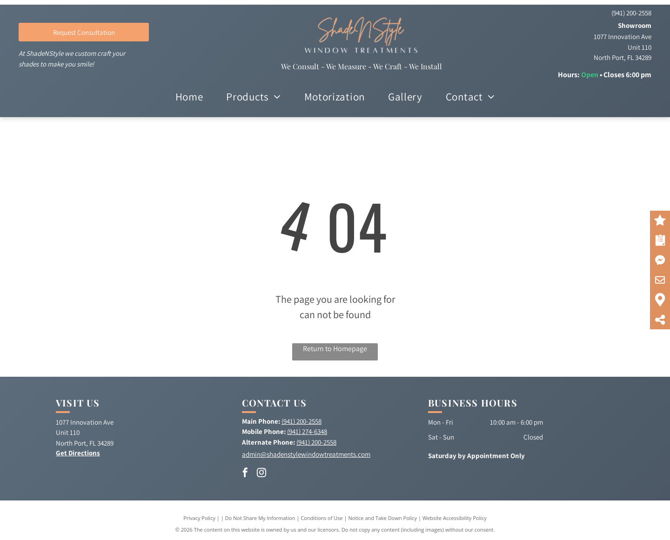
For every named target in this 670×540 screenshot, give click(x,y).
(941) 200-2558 (631, 12)
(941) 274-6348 (307, 431)
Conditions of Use (322, 517)
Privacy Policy (199, 517)
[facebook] (245, 474)
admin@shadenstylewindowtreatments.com (306, 454)
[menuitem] (189, 97)
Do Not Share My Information (260, 517)
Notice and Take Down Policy (382, 517)
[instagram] (261, 474)
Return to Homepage (335, 348)
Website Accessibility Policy (454, 517)
